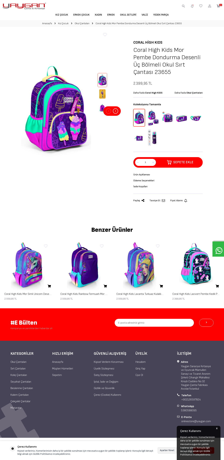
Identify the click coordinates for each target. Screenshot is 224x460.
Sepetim (57, 376)
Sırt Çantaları (18, 369)
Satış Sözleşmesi (103, 376)
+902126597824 (191, 400)
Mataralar (16, 409)
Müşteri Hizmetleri (62, 369)
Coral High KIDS (147, 42)
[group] (56, 111)
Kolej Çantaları (18, 376)
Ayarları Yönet (167, 450)
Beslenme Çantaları (21, 389)
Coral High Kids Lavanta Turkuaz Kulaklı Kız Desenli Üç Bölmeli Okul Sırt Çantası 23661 (140, 295)
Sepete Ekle (180, 162)
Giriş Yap (140, 369)
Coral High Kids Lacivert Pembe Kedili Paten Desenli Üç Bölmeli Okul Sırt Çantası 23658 (196, 295)
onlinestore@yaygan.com (196, 422)
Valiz (145, 14)
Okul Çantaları (82, 23)
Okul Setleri (128, 14)
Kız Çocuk (61, 14)
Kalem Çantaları (19, 396)
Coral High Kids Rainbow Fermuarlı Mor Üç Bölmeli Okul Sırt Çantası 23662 (84, 295)
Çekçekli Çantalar (20, 402)
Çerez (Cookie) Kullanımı (107, 396)
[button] (108, 111)
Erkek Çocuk (81, 14)
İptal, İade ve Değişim (106, 383)
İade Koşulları (141, 187)
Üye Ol (139, 376)
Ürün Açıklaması (142, 174)
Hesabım (140, 363)
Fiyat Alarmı (178, 201)
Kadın (98, 14)
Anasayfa (47, 23)
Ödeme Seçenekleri (144, 181)
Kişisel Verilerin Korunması (109, 363)
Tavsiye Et (157, 201)
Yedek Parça (161, 14)
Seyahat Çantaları (20, 383)
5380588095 (189, 411)
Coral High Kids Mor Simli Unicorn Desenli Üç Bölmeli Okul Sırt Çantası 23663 (28, 295)
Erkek (111, 14)
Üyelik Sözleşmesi (104, 369)
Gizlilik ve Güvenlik (104, 389)
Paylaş (138, 201)
